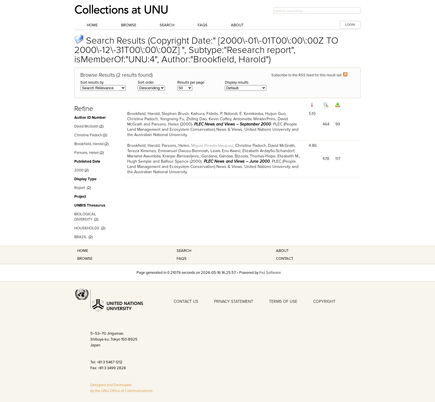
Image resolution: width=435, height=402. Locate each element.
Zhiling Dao (196, 118)
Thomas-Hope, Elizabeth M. (274, 156)
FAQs (203, 25)
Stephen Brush (175, 113)
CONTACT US (186, 301)
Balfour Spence (175, 161)
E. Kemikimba (251, 113)
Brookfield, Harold (88, 144)
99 (337, 124)
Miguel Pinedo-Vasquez (212, 145)
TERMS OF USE (283, 301)
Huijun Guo (275, 113)
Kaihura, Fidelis (204, 113)
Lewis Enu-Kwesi (225, 150)
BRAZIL (80, 237)
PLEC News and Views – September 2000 (232, 124)
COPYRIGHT (324, 301)
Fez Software (270, 272)
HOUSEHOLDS (86, 228)
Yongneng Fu (172, 118)
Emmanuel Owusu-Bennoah (183, 150)
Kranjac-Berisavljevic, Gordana (190, 156)
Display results (236, 82)
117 (337, 158)
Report (79, 187)
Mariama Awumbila (143, 156)
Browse (128, 25)
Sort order (146, 82)
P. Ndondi (228, 113)
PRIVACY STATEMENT (233, 301)
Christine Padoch (88, 135)
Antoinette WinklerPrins (254, 118)
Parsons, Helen (86, 152)
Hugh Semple (139, 161)
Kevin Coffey (220, 118)
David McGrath (86, 126)
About (237, 25)
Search (167, 25)
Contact (284, 258)
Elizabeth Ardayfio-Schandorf (268, 150)
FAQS (182, 258)
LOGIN (350, 25)
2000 (79, 170)
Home (92, 25)
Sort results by (91, 82)
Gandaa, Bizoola (233, 156)
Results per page (190, 82)
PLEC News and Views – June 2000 (237, 161)
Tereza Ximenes (141, 150)
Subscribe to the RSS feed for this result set (309, 75)
